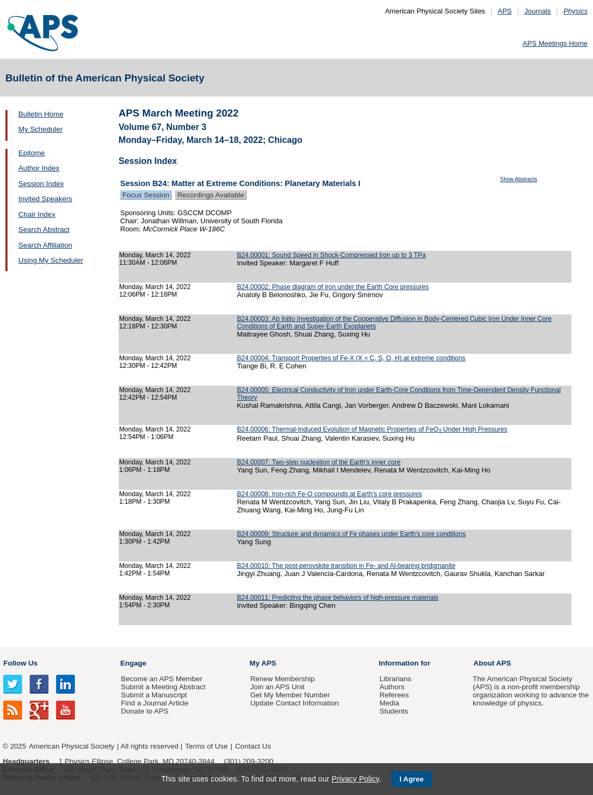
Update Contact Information (294, 703)
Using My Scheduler (50, 260)
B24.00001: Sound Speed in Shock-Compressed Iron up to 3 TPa (331, 255)
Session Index (41, 184)
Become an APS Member (161, 679)
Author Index (38, 168)
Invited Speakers (45, 199)
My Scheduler (40, 129)
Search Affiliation (45, 245)
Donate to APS (144, 711)
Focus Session (145, 195)
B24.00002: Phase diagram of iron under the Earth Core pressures (333, 287)
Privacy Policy (355, 779)
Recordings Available (210, 195)
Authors (392, 687)
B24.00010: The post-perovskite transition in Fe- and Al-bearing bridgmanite (346, 566)
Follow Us (20, 663)
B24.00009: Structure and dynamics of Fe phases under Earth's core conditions (351, 534)
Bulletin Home (41, 114)
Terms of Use (206, 746)
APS (505, 11)
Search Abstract (44, 229)
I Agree (411, 779)
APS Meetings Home (555, 43)
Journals (538, 11)
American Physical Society (71, 746)
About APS (492, 663)
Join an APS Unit (277, 687)
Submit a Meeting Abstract (163, 687)
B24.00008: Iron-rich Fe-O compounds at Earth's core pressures (329, 494)
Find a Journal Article (154, 703)
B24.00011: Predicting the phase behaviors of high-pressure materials (337, 597)
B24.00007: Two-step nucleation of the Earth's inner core (319, 462)
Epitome (31, 153)
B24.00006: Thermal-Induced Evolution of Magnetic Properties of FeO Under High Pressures (372, 429)
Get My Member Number (290, 695)
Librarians (395, 679)
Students (394, 711)
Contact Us (253, 746)
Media (389, 703)
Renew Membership (282, 679)
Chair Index (37, 214)
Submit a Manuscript (154, 695)
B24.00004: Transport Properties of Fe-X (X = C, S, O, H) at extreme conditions (351, 358)
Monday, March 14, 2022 (155, 255)
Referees (394, 695)
